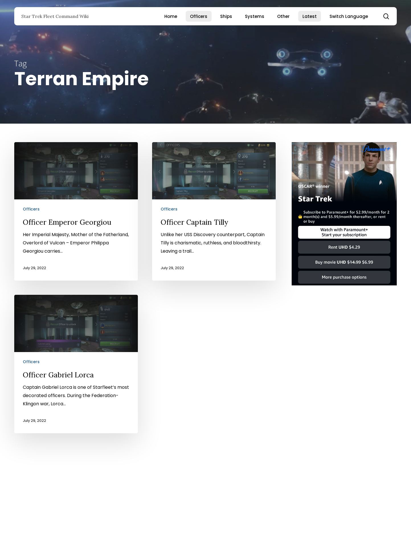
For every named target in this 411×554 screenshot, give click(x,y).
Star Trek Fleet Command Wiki (55, 16)
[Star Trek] (344, 288)
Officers (31, 209)
